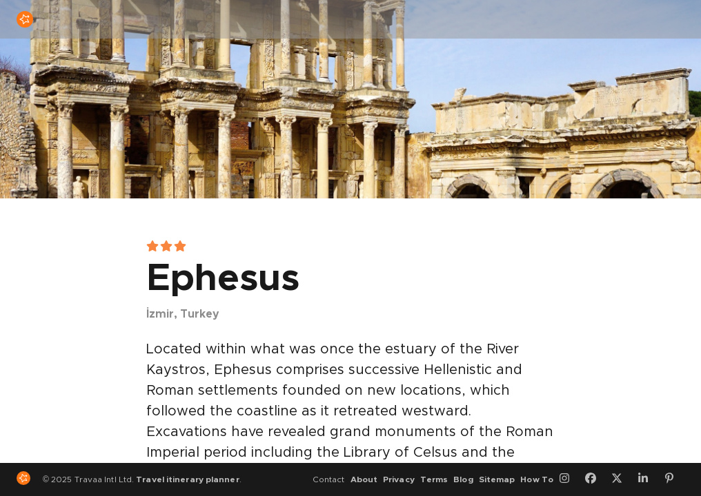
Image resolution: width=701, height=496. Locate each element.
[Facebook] (595, 479)
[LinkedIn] (648, 479)
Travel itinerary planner (187, 479)
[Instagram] (569, 479)
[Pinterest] (674, 479)
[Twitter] (621, 479)
